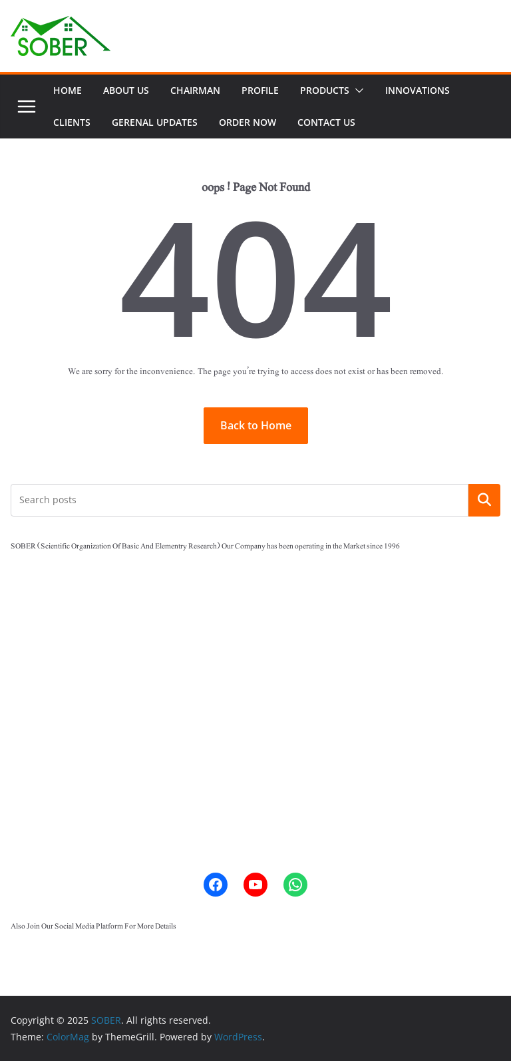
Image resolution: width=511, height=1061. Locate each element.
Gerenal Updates (155, 122)
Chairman (195, 90)
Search (484, 500)
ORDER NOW (247, 122)
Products (324, 90)
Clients (71, 122)
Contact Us (326, 122)
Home (67, 90)
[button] (356, 90)
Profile (260, 90)
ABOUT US (126, 90)
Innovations (417, 90)
